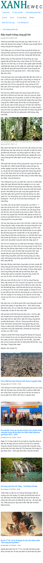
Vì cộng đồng (21, 17)
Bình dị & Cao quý (8, 23)
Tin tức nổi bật (17, 12)
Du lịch (4, 17)
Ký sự (12, 17)
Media (31, 17)
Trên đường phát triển (33, 12)
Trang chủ (5, 12)
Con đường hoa (23, 23)
